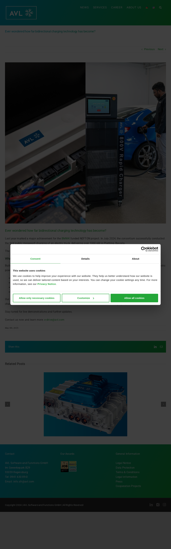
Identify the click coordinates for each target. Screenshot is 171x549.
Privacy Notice (46, 284)
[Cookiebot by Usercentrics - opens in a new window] (143, 249)
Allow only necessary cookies (36, 298)
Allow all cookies (134, 298)
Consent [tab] (35, 258)
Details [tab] (85, 258)
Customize (85, 298)
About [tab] (135, 258)
